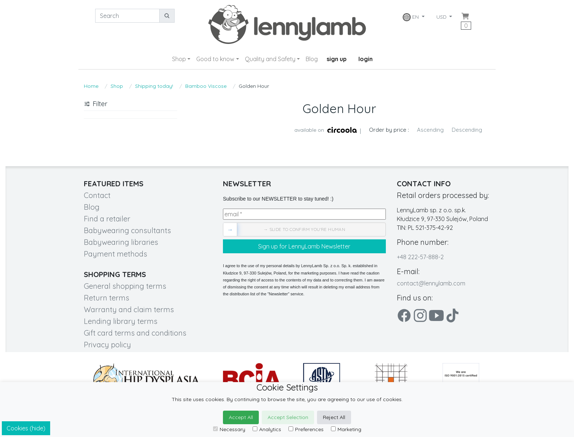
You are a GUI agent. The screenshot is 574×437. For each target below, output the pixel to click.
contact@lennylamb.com (431, 283)
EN (411, 17)
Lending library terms (120, 321)
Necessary (229, 429)
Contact (97, 195)
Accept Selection (288, 417)
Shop (179, 59)
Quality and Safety (270, 59)
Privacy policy (107, 344)
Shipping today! (154, 86)
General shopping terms (125, 286)
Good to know (215, 59)
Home (91, 86)
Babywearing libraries (121, 242)
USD (442, 17)
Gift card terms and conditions (135, 332)
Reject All (334, 417)
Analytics (267, 429)
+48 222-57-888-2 (420, 257)
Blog (312, 59)
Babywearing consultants (127, 230)
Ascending (430, 129)
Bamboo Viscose (206, 86)
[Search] (127, 16)
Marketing (346, 429)
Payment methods (115, 253)
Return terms (106, 297)
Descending (467, 129)
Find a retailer (107, 218)
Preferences (306, 429)
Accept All (241, 417)
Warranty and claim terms (129, 309)
